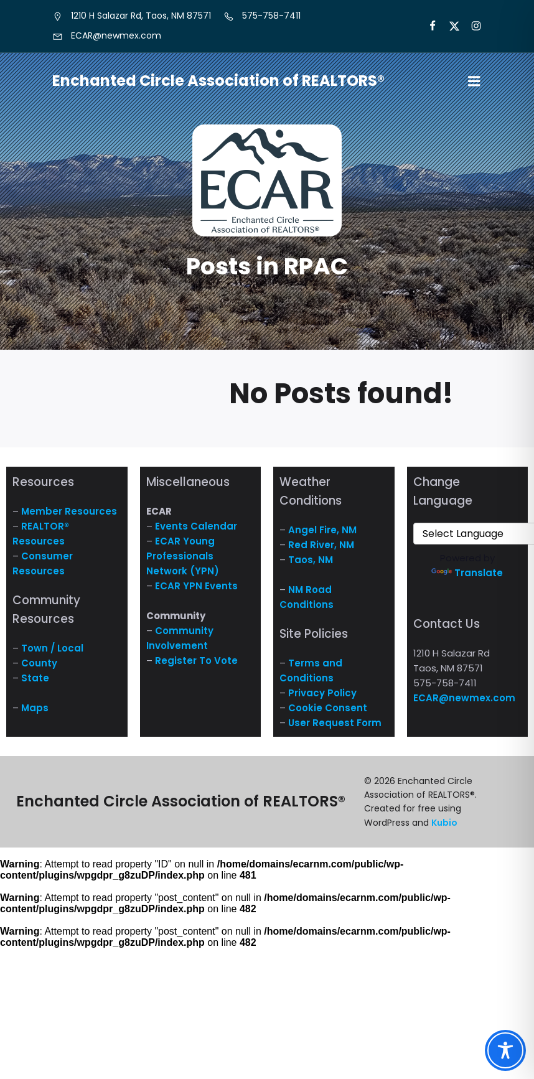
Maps (35, 707)
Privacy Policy (322, 692)
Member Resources (69, 511)
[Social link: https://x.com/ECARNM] (449, 26)
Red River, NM (321, 544)
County (39, 663)
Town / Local (52, 648)
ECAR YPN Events (196, 585)
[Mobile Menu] (474, 81)
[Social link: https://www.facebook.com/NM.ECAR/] (427, 26)
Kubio (444, 822)
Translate (467, 572)
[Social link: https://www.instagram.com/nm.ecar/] (471, 26)
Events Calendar (196, 526)
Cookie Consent (327, 707)
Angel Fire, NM (322, 529)
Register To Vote (196, 660)
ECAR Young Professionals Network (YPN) (182, 556)
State (35, 677)
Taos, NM (310, 559)
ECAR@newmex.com (464, 697)
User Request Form (335, 722)
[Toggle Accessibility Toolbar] (505, 1050)
